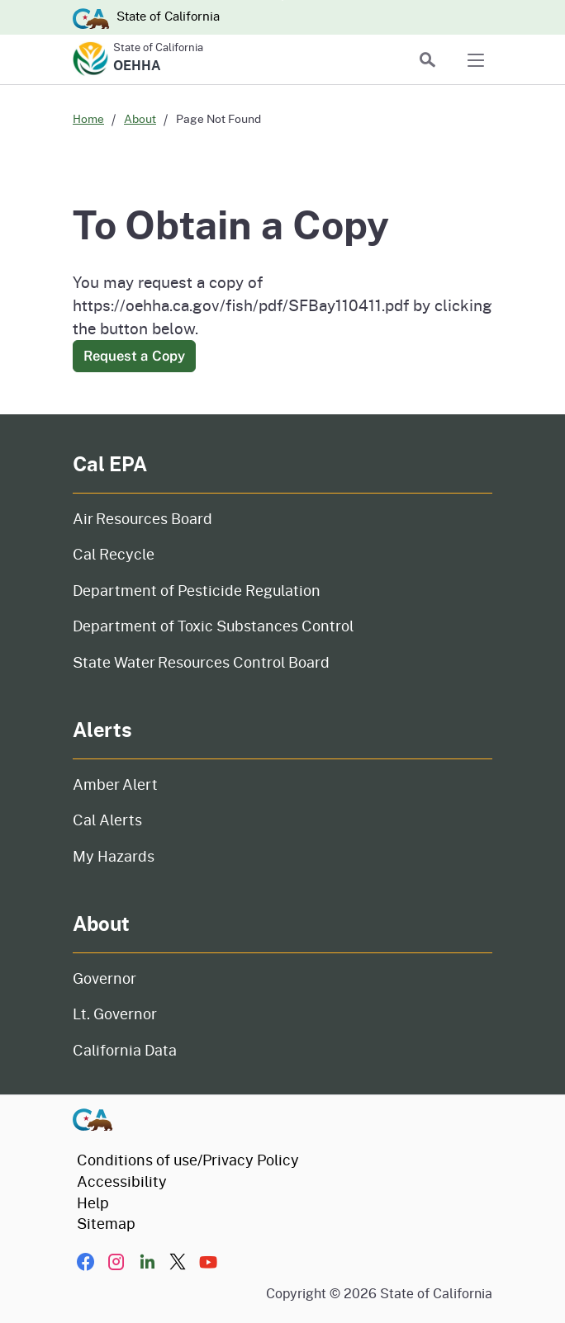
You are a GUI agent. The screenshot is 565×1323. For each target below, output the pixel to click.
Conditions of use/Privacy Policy (188, 1159)
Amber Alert (115, 784)
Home (88, 118)
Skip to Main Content (282, 0)
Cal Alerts (107, 819)
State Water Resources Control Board (201, 662)
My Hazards (113, 856)
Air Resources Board (142, 518)
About (140, 118)
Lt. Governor (115, 1013)
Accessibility (122, 1181)
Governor (104, 978)
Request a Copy (134, 355)
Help (93, 1202)
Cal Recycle (113, 554)
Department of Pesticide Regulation (196, 590)
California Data (125, 1050)
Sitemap (106, 1223)
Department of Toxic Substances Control (213, 625)
